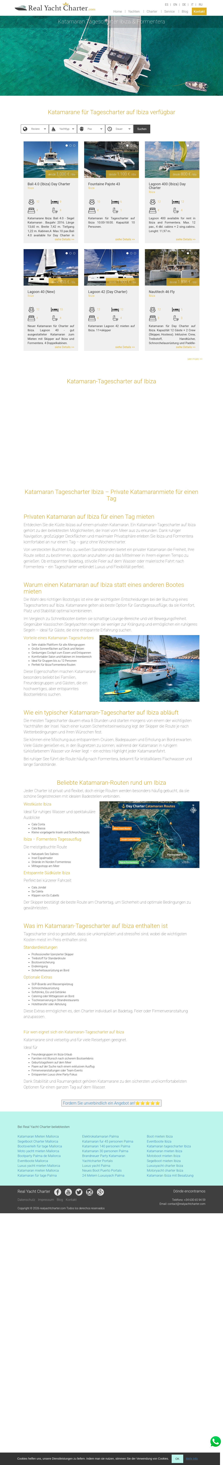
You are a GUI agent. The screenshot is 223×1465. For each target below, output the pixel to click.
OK (177, 1458)
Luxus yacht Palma (96, 1166)
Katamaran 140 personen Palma (106, 1146)
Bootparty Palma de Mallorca (39, 1156)
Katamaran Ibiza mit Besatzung (170, 1175)
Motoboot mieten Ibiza (163, 1156)
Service (169, 11)
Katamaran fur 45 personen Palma (107, 1141)
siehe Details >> (64, 239)
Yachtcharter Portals (97, 1161)
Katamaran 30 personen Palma (105, 1151)
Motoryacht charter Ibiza (165, 1170)
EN (175, 4)
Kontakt (199, 11)
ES (166, 4)
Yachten (133, 11)
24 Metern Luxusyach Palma (103, 1175)
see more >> (194, 358)
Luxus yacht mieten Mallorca (39, 1166)
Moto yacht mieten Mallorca (38, 1151)
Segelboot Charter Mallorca (38, 1141)
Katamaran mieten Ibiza (164, 1151)
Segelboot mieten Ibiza (164, 1161)
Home (117, 11)
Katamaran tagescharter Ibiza (169, 1146)
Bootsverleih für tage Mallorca (40, 1146)
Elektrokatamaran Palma (100, 1136)
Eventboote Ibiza (159, 1141)
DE (184, 4)
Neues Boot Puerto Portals (102, 1170)
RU (200, 4)
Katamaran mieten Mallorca (38, 1170)
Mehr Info (192, 1458)
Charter (152, 11)
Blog (185, 11)
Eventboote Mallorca (33, 1161)
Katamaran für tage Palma (37, 1175)
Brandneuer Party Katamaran (103, 1156)
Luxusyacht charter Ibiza (165, 1166)
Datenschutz (26, 1200)
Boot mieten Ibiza (160, 1136)
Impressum (46, 1200)
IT (192, 4)
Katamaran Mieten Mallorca (38, 1136)
